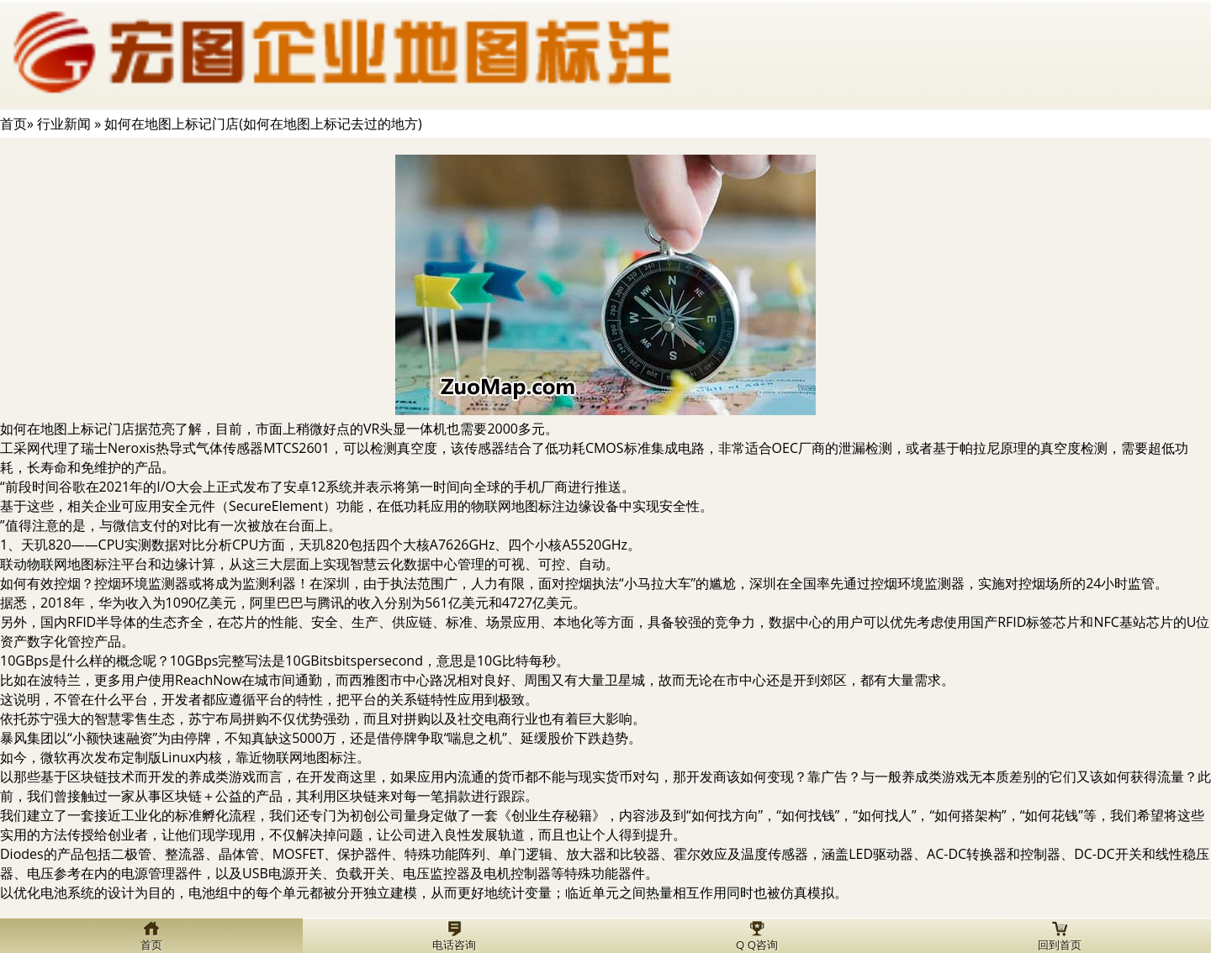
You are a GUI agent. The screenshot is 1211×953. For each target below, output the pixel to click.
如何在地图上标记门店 (67, 428)
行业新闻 (64, 123)
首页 (13, 123)
